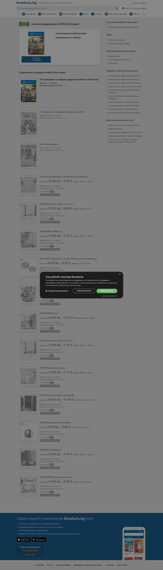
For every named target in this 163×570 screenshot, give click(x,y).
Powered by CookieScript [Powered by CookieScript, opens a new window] (109, 296)
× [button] (119, 274)
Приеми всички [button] (106, 291)
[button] (57, 291)
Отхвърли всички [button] (82, 291)
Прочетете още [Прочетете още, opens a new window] (75, 285)
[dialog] (81, 285)
